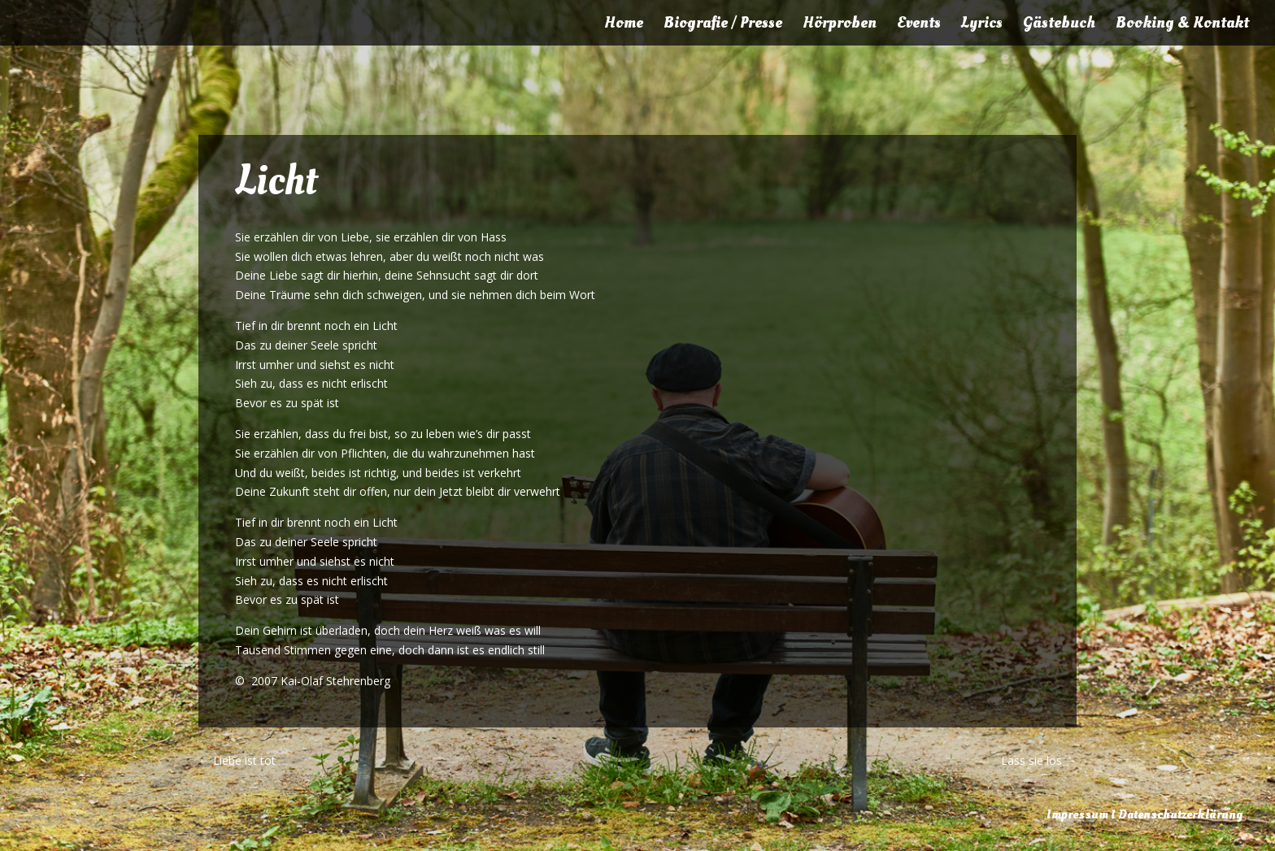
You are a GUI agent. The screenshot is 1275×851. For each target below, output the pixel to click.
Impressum (1077, 814)
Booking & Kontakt (1182, 25)
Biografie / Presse (723, 25)
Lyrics (982, 25)
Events (919, 25)
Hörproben (840, 25)
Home (623, 25)
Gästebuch (1059, 25)
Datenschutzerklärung (1180, 814)
